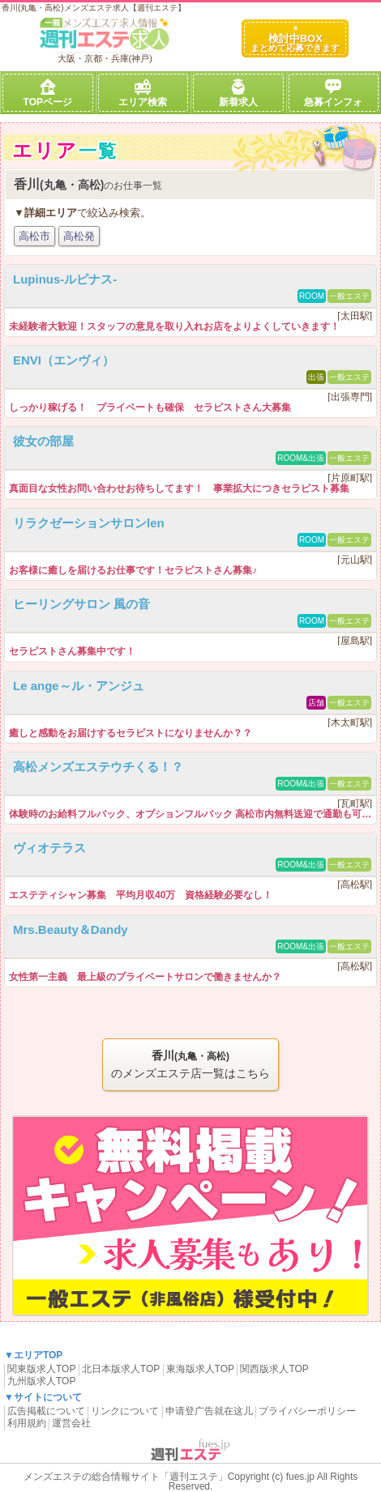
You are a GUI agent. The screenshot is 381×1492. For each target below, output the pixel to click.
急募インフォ (333, 93)
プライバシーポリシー (307, 1411)
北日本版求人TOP (121, 1369)
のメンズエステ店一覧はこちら (190, 1063)
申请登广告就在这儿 (209, 1411)
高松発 (79, 236)
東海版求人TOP (200, 1369)
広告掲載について (46, 1411)
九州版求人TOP (41, 1381)
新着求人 (238, 93)
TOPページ (48, 93)
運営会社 (71, 1423)
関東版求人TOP (41, 1369)
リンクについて (125, 1411)
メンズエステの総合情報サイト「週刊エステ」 (126, 1476)
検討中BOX (295, 39)
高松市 (34, 236)
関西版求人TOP (274, 1369)
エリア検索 (142, 93)
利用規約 (26, 1423)
